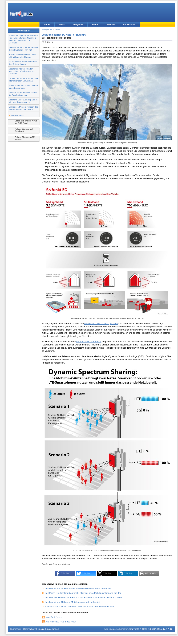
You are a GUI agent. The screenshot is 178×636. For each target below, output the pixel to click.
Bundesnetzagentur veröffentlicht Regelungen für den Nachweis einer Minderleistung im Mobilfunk (23, 39)
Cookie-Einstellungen (48, 629)
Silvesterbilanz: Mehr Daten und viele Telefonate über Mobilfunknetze (80, 606)
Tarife (95, 24)
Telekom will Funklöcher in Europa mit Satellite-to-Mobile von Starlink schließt (84, 597)
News (62, 24)
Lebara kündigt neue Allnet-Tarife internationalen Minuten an (23, 79)
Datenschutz (29, 629)
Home (47, 24)
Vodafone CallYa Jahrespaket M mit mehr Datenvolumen (23, 101)
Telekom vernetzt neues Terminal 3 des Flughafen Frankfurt (23, 48)
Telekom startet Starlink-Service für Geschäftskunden (23, 93)
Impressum (129, 24)
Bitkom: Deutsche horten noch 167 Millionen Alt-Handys (22, 55)
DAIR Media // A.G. (162, 629)
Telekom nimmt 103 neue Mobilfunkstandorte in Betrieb (72, 602)
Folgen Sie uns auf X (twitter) (25, 138)
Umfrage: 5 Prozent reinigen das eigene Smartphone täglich (23, 108)
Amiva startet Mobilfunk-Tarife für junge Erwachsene (23, 86)
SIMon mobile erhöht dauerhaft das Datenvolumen (23, 62)
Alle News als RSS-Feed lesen (61, 621)
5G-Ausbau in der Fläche (89, 341)
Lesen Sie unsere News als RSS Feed (26, 122)
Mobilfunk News (54, 617)
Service (111, 24)
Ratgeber (78, 24)
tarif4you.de (47, 29)
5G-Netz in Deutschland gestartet (101, 323)
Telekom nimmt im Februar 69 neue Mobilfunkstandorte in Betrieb (78, 588)
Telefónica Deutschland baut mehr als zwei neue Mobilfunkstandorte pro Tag (83, 593)
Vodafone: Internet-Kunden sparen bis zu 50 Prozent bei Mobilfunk (21, 71)
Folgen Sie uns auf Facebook (24, 130)
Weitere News (17, 115)
